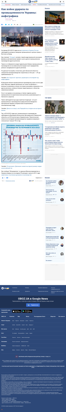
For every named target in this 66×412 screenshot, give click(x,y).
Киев (13, 320)
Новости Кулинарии (26, 337)
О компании (14, 287)
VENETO (34, 4)
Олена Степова (49, 185)
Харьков (17, 320)
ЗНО (31, 329)
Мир (19, 316)
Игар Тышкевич (49, 232)
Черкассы (31, 320)
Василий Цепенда (49, 202)
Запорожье (22, 320)
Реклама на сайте (15, 291)
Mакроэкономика (24, 341)
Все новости (62, 316)
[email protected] (16, 402)
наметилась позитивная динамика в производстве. (16, 175)
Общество (53, 316)
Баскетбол (18, 324)
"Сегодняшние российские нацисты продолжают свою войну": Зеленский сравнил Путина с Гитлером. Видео (55, 128)
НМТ (34, 329)
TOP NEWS (48, 98)
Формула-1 (31, 324)
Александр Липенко (49, 249)
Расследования (38, 316)
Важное (47, 8)
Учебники (17, 329)
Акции (27, 333)
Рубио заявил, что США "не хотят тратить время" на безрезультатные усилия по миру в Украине (54, 147)
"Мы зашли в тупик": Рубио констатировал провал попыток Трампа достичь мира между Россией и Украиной (54, 142)
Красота (22, 349)
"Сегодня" (12, 57)
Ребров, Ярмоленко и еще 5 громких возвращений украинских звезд (52, 245)
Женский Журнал (32, 349)
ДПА (28, 329)
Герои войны (8, 4)
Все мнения (48, 260)
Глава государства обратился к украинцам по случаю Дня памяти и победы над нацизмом (54, 133)
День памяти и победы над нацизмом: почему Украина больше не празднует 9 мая (52, 28)
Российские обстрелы (42, 4)
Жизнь (27, 316)
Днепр (27, 320)
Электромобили (21, 333)
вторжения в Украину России (29, 50)
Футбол (13, 324)
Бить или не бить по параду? (51, 253)
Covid (28, 345)
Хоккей (23, 324)
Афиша (13, 349)
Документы (27, 291)
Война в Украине (15, 4)
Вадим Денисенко (49, 194)
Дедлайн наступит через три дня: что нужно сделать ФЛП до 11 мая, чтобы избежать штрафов (51, 59)
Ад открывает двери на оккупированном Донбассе (51, 182)
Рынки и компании (16, 341)
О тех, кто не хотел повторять (50, 199)
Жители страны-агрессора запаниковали (54, 121)
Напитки (18, 337)
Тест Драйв (14, 333)
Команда (27, 287)
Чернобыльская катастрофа (55, 4)
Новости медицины (16, 345)
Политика (12, 316)
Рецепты (14, 337)
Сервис (30, 333)
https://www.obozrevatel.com (44, 374)
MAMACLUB (23, 345)
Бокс (27, 324)
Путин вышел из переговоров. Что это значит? (51, 191)
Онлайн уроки (23, 329)
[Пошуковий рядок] (63, 2)
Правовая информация (42, 287)
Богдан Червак (48, 240)
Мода (26, 349)
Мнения (47, 177)
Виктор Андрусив (49, 256)
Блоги (43, 316)
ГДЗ (13, 329)
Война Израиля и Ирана (26, 4)
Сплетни (18, 349)
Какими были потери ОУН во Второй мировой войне (52, 237)
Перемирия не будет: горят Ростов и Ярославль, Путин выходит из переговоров (52, 229)
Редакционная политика (10, 180)
